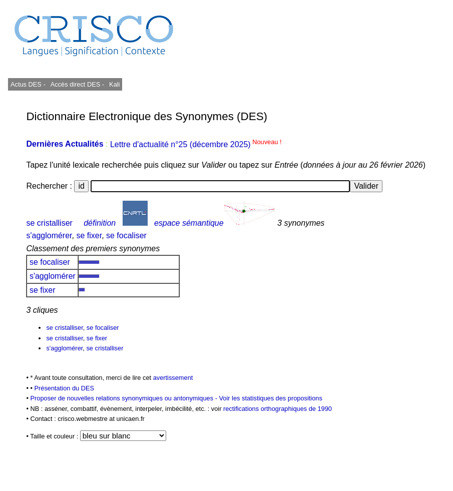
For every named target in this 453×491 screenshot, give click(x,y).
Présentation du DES (65, 388)
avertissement (173, 377)
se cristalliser (49, 223)
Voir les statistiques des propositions (270, 398)
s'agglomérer (49, 235)
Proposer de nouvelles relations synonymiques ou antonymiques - (124, 398)
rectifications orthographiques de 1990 (277, 408)
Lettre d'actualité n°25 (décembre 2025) (196, 144)
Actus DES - (28, 84)
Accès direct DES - (77, 84)
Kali (114, 84)
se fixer (89, 235)
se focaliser (126, 235)
